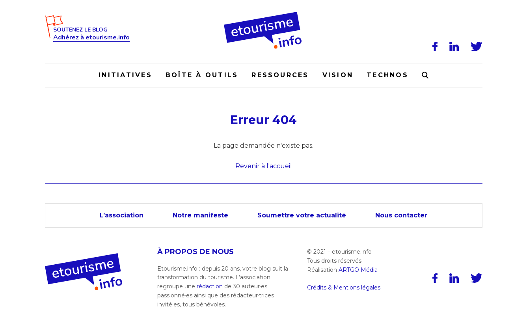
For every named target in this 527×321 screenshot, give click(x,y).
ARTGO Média (358, 269)
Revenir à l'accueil (263, 166)
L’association (121, 215)
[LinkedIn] (454, 46)
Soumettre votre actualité (301, 215)
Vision (337, 75)
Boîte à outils (202, 75)
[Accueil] (263, 14)
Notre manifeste (200, 215)
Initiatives (125, 75)
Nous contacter (401, 215)
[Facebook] (435, 46)
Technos (387, 75)
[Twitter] (476, 46)
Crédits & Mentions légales (343, 287)
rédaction (210, 286)
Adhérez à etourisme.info (91, 37)
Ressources (280, 75)
